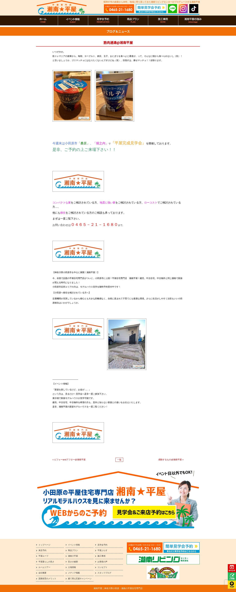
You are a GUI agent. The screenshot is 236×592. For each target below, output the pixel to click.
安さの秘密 (73, 562)
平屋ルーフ (43, 556)
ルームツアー (44, 567)
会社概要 (42, 573)
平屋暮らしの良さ (46, 562)
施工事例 (101, 556)
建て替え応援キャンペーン (80, 578)
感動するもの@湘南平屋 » (171, 459)
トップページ (44, 545)
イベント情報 (74, 545)
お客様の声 (102, 562)
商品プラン (73, 550)
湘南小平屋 (73, 556)
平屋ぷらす (102, 550)
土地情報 (72, 567)
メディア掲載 (74, 573)
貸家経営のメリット (47, 578)
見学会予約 (102, 545)
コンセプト (102, 567)
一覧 (119, 459)
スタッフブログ (104, 573)
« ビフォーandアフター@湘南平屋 (69, 459)
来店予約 (42, 550)
